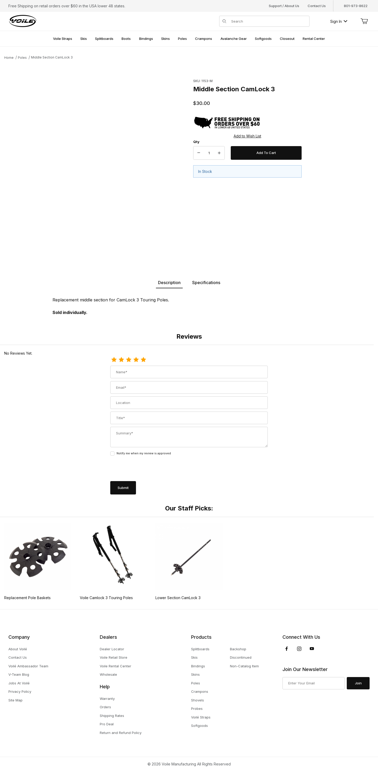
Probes (197, 708)
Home (9, 58)
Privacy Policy (19, 691)
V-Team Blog (18, 674)
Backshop (238, 649)
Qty (196, 142)
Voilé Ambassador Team (28, 666)
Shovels (197, 700)
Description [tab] (169, 282)
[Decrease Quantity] (198, 152)
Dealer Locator (112, 649)
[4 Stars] (136, 360)
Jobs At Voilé (19, 683)
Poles (22, 58)
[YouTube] (312, 649)
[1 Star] (114, 360)
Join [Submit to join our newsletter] (358, 683)
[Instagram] (299, 649)
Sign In (338, 21)
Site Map (15, 700)
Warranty (107, 698)
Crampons (199, 691)
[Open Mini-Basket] (364, 21)
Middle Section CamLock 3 (52, 57)
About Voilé (17, 649)
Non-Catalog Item (244, 666)
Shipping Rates (112, 716)
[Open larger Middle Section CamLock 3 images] (97, 164)
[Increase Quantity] (219, 152)
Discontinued (240, 657)
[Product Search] (268, 21)
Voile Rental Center (115, 666)
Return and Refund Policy (120, 733)
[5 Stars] (143, 360)
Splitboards (200, 649)
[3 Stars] (128, 360)
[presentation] (150, 469)
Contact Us (317, 6)
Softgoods (199, 725)
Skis (194, 657)
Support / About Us (284, 6)
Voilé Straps (201, 717)
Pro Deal (107, 724)
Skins (195, 674)
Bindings (198, 666)
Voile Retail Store (113, 657)
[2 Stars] (121, 360)
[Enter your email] (313, 683)
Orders (105, 707)
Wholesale (108, 674)
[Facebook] (286, 649)
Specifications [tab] (206, 282)
